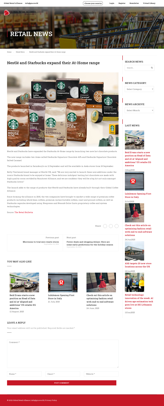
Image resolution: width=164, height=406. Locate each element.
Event (102, 13)
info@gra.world (31, 3)
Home (72, 13)
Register (122, 3)
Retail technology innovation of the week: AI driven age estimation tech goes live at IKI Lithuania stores (139, 301)
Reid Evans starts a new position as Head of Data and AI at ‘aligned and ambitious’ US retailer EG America (23, 302)
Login (111, 3)
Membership (87, 13)
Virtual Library (149, 3)
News (115, 13)
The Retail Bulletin (23, 212)
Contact (146, 13)
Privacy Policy (51, 400)
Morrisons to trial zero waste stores (41, 242)
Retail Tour (129, 13)
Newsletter (134, 3)
